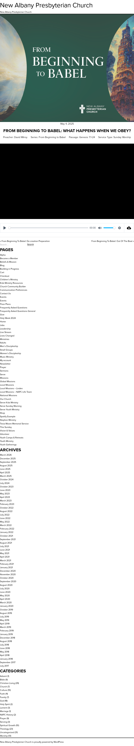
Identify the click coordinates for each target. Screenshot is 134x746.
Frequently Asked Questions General (17, 311)
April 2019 (4, 623)
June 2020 (5, 592)
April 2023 (5, 497)
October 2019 (6, 609)
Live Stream (5, 332)
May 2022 (5, 521)
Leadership (5, 328)
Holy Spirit (5, 704)
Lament (3, 707)
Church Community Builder (13, 286)
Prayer (3, 367)
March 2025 (6, 476)
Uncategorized (7, 732)
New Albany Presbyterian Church (46, 5)
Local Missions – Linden (11, 388)
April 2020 (5, 599)
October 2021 (6, 535)
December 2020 (8, 571)
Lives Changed (7, 335)
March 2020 (6, 602)
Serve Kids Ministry (9, 402)
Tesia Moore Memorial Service (14, 423)
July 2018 (4, 644)
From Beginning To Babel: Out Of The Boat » (112, 241)
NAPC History (6, 714)
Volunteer (4, 434)
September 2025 (8, 462)
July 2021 (4, 546)
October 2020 (7, 578)
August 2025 (6, 465)
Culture (3, 690)
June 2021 (5, 549)
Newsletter (5, 363)
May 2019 (4, 620)
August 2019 (6, 613)
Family (3, 697)
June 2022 (5, 518)
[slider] (48, 227)
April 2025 (5, 472)
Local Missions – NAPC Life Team (16, 392)
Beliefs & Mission (8, 261)
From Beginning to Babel (52, 137)
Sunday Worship (122, 137)
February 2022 (7, 528)
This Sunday (6, 427)
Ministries (4, 339)
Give (2, 314)
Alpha (3, 255)
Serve (2, 374)
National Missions (8, 395)
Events (3, 297)
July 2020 (5, 588)
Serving (3, 721)
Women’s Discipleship (10, 353)
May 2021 (4, 553)
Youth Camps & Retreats (11, 437)
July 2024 (4, 483)
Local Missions (7, 385)
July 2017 (4, 665)
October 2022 (6, 507)
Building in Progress (9, 268)
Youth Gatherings (8, 444)
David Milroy (20, 137)
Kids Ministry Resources (11, 283)
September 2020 (8, 581)
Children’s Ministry (9, 279)
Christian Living (7, 683)
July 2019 (4, 616)
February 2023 (7, 504)
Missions (4, 378)
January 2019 (6, 634)
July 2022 (4, 514)
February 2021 (7, 564)
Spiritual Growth (7, 725)
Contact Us (5, 293)
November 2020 (8, 574)
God (2, 700)
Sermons (4, 370)
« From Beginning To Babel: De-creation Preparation (25, 241)
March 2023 (6, 500)
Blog (2, 265)
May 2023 (5, 493)
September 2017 (7, 662)
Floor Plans (5, 304)
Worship (4, 735)
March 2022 (6, 525)
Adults (3, 342)
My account (5, 360)
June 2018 (5, 648)
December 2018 (7, 637)
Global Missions (7, 381)
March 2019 (5, 627)
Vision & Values (7, 430)
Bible (2, 679)
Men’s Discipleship (9, 346)
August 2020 (6, 585)
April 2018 (4, 655)
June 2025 (5, 469)
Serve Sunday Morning (10, 406)
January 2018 (6, 658)
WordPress (59, 742)
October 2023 (6, 486)
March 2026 (6, 454)
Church (3, 686)
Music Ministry (7, 356)
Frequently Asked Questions (13, 307)
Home (3, 321)
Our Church (5, 399)
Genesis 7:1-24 (87, 137)
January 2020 (6, 606)
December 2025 (8, 458)
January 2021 (6, 567)
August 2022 (6, 511)
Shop (2, 413)
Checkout (4, 276)
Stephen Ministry (8, 420)
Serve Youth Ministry (9, 409)
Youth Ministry (6, 441)
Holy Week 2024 (8, 318)
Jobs (2, 325)
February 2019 (7, 630)
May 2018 (4, 651)
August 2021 (6, 542)
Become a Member (9, 258)
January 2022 (6, 532)
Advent (3, 676)
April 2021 (4, 556)
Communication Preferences (13, 290)
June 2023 (5, 490)
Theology (4, 728)
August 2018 (6, 641)
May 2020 (5, 595)
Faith (2, 693)
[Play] (5, 228)
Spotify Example (7, 416)
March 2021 (5, 560)
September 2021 (8, 539)
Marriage (4, 711)
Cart (2, 272)
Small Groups (6, 349)
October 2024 (6, 479)
